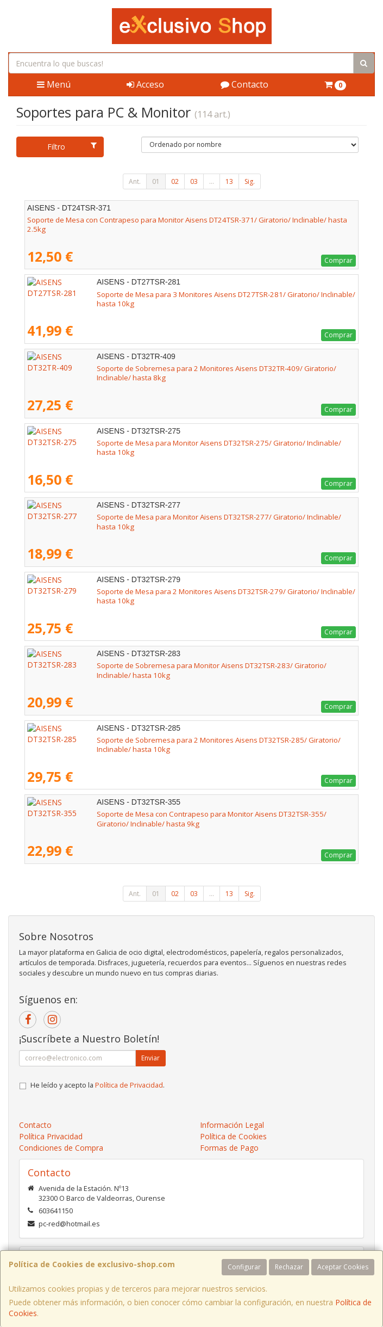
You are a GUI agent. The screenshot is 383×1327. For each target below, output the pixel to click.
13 (229, 181)
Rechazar (289, 1267)
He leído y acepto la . (97, 1085)
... (211, 181)
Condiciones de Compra (61, 1148)
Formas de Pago (229, 1148)
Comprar (338, 260)
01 (156, 181)
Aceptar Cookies (342, 1267)
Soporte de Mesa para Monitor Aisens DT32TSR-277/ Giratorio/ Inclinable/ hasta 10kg (169, 517)
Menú (54, 84)
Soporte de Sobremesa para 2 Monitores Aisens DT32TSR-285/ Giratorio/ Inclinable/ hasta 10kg (186, 740)
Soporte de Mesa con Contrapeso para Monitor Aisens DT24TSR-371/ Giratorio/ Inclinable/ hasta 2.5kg (187, 224)
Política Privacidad (51, 1136)
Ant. (135, 181)
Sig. (249, 181)
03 (194, 181)
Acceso (145, 84)
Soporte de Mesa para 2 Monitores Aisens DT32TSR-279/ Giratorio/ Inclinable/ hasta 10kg (176, 591)
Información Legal (232, 1125)
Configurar (244, 1267)
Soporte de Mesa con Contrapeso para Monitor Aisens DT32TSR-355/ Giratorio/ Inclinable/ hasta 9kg (187, 818)
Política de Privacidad (129, 1085)
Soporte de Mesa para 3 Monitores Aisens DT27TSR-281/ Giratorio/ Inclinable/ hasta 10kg (176, 294)
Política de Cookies (233, 1136)
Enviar (150, 1058)
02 (175, 181)
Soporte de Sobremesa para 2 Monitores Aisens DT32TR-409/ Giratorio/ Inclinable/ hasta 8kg (182, 368)
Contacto (244, 84)
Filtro (72, 146)
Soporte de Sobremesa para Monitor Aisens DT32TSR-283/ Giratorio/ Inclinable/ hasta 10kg (179, 665)
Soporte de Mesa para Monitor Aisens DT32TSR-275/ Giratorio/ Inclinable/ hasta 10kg (169, 443)
